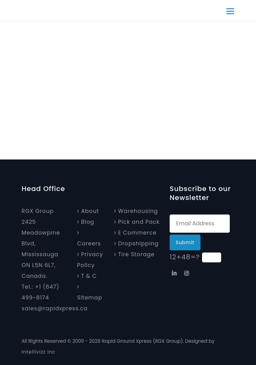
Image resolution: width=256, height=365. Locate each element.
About (88, 211)
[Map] (25, 319)
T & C (87, 276)
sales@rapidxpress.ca (55, 308)
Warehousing (136, 211)
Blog (85, 222)
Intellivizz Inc (39, 352)
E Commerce (135, 232)
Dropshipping (136, 243)
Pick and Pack (137, 222)
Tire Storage (134, 254)
